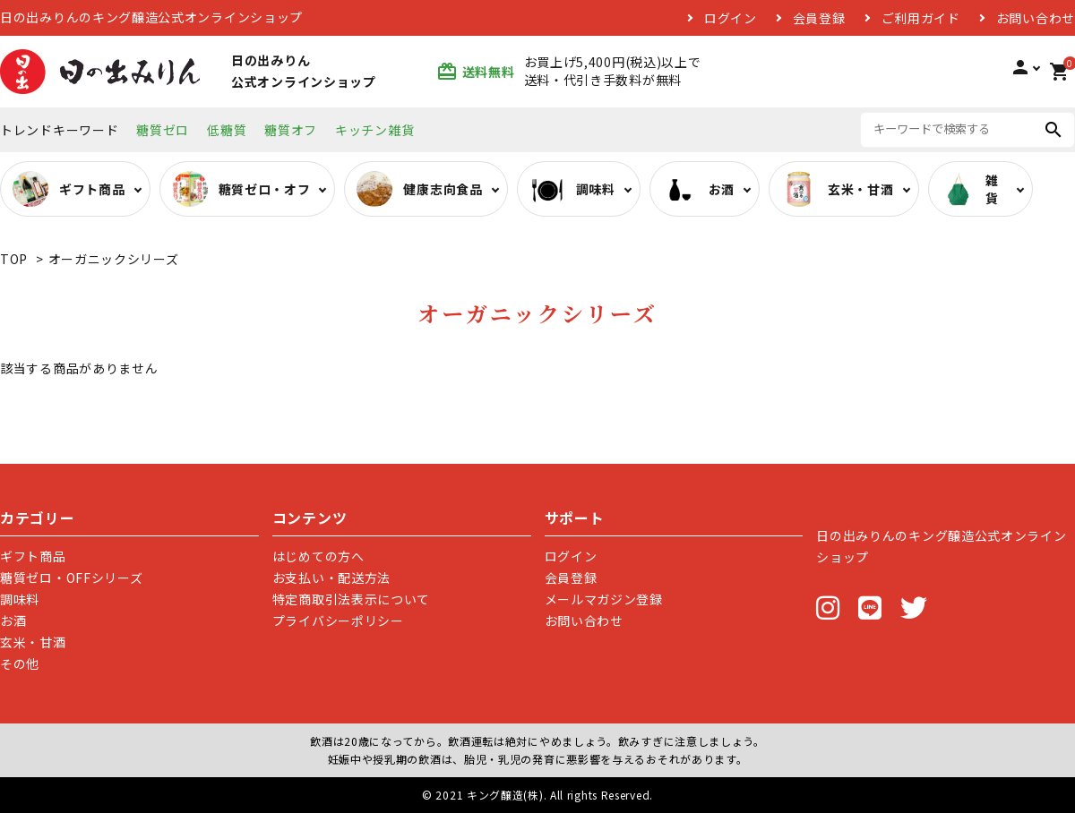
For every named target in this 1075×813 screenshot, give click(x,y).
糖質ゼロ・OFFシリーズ (71, 577)
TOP (14, 259)
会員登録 (819, 18)
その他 (19, 663)
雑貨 (970, 189)
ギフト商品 (33, 556)
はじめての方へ (318, 556)
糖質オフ (290, 130)
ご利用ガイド (921, 18)
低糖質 (226, 130)
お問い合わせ (1035, 18)
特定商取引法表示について (351, 599)
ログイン (730, 18)
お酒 (13, 620)
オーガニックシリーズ (113, 259)
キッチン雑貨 (374, 130)
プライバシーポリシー (338, 620)
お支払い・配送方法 (331, 577)
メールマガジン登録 (604, 599)
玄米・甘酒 (33, 642)
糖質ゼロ (162, 130)
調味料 (19, 599)
